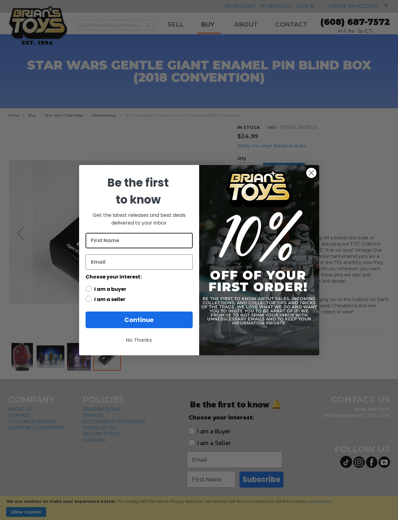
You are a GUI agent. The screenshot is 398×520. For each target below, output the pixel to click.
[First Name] (139, 240)
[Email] (139, 262)
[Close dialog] (311, 172)
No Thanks (139, 340)
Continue (139, 320)
